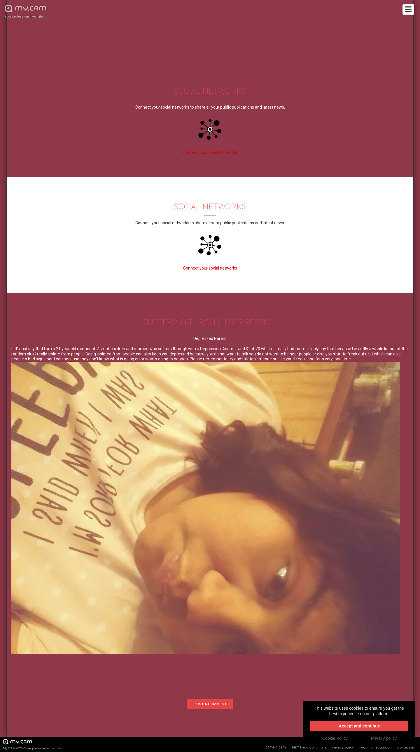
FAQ (362, 747)
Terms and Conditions (308, 747)
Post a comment (210, 704)
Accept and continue (359, 726)
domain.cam (275, 747)
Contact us (406, 747)
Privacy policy (343, 747)
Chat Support (381, 747)
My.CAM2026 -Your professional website (32, 744)
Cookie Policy (334, 738)
